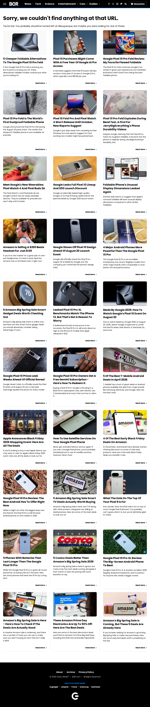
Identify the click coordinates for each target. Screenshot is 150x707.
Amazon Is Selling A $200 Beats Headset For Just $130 (23, 248)
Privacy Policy (86, 672)
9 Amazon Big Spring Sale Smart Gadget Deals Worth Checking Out (24, 313)
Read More (40, 83)
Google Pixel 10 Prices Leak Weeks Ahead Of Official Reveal (24, 377)
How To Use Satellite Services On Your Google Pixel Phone (74, 440)
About (59, 672)
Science (49, 3)
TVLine (74, 687)
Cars (82, 3)
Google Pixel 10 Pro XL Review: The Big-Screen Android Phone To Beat (123, 561)
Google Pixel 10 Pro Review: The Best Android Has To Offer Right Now (24, 501)
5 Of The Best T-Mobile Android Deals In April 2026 (123, 377)
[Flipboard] (121, 4)
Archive (71, 672)
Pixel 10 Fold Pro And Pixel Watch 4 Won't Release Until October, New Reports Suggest (74, 122)
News (28, 3)
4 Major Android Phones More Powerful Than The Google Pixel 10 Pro (123, 251)
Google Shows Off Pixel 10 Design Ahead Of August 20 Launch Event (74, 250)
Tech (38, 3)
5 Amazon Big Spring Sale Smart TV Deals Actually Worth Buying (74, 499)
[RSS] (126, 4)
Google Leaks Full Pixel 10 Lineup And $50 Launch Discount (74, 186)
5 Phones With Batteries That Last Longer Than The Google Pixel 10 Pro (22, 561)
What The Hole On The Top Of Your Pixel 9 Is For (122, 499)
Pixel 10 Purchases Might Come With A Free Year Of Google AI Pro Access (75, 62)
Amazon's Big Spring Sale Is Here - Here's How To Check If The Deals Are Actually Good (24, 624)
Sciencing (84, 687)
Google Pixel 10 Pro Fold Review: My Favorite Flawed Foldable (124, 60)
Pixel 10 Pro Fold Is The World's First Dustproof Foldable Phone (23, 120)
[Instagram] (117, 4)
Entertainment (67, 3)
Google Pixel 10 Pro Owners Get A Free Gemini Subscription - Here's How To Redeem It (74, 379)
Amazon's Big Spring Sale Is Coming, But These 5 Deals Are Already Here (123, 624)
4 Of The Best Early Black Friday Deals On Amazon (124, 440)
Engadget (54, 687)
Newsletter (138, 4)
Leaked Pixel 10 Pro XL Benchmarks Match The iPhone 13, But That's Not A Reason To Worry (73, 315)
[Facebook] (109, 4)
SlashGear (95, 687)
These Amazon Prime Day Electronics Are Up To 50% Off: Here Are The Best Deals (72, 624)
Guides (93, 3)
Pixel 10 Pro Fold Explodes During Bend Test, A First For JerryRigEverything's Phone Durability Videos (124, 124)
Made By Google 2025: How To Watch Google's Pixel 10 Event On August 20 (124, 313)
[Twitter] (113, 4)
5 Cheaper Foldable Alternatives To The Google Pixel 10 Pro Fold (24, 60)
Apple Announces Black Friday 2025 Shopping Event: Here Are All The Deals (23, 442)
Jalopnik (65, 687)
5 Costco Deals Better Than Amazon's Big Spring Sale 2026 (73, 559)
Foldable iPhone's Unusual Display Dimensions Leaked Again (121, 188)
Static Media (62, 676)
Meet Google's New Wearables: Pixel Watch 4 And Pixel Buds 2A (24, 186)
